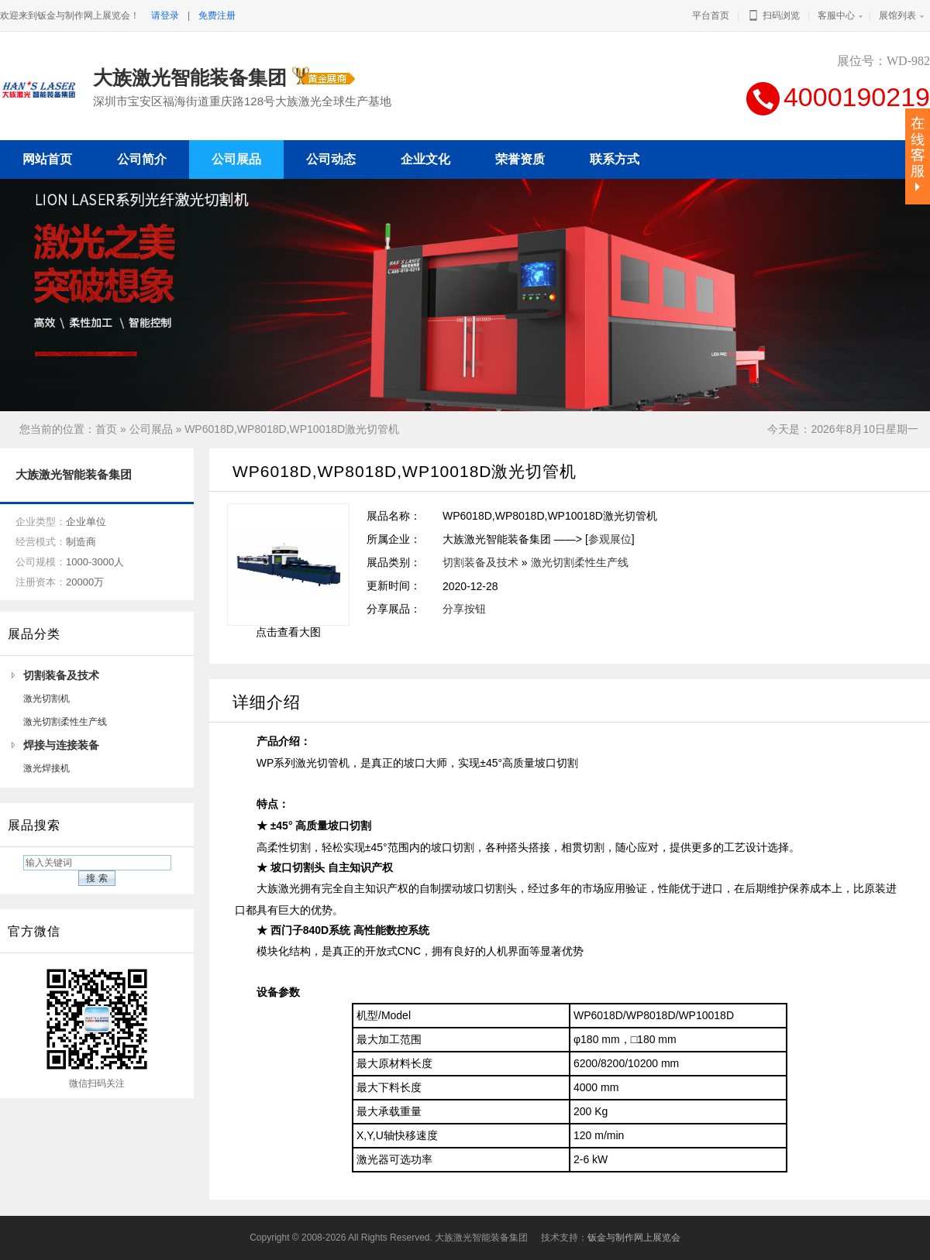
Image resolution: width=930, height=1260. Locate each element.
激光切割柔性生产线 (65, 721)
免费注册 (217, 15)
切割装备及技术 (61, 675)
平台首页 (710, 15)
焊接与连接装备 (61, 745)
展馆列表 (897, 15)
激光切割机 (46, 698)
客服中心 (836, 15)
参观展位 (610, 539)
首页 (106, 429)
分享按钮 (464, 609)
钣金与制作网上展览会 (633, 1237)
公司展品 (151, 429)
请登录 (165, 15)
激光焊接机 (46, 768)
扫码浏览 (773, 15)
